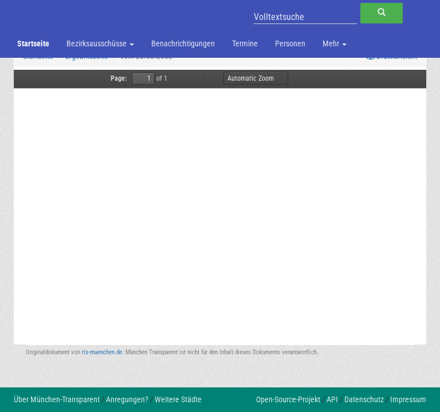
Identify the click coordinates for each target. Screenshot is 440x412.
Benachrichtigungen (183, 43)
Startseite (33, 43)
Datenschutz (364, 399)
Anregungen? (127, 399)
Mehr (335, 43)
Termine (245, 43)
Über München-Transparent (57, 399)
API (332, 399)
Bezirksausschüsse (100, 43)
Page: (119, 78)
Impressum (408, 399)
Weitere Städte (178, 399)
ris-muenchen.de (102, 352)
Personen (290, 43)
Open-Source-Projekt (288, 399)
